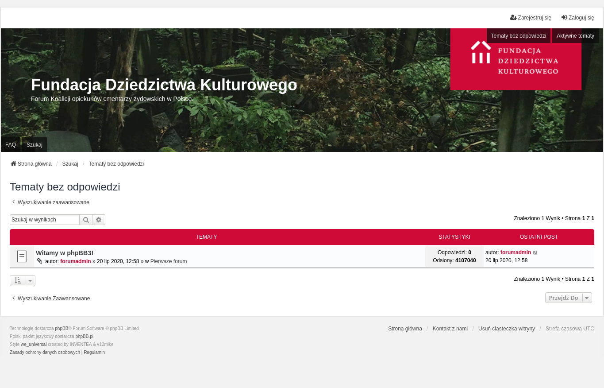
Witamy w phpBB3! (64, 252)
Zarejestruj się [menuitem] (530, 17)
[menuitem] (45, 353)
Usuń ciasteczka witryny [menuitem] (506, 329)
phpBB (61, 328)
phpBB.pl (84, 336)
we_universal (33, 344)
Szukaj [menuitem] (34, 145)
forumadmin (75, 261)
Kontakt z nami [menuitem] (450, 329)
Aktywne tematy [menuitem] (575, 36)
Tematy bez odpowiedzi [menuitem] (518, 36)
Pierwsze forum (168, 261)
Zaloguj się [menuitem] (577, 17)
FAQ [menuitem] (10, 145)
